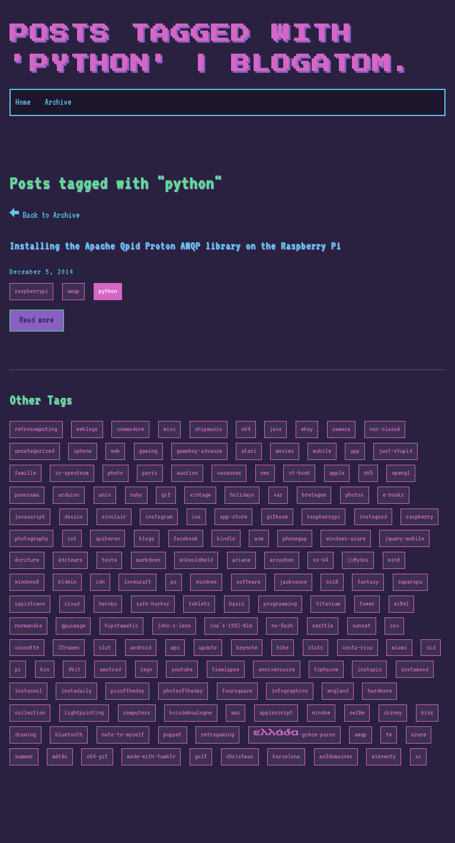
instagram (158, 516)
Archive (58, 102)
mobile (322, 451)
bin (44, 669)
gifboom (277, 516)
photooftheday (183, 690)
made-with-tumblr (151, 756)
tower (367, 603)
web (115, 451)
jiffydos (358, 560)
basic (237, 603)
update (208, 647)
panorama (27, 494)
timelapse (225, 669)
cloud (72, 603)
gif (165, 494)
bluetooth (68, 734)
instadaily (76, 690)
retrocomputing (36, 429)
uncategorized (35, 451)
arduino (68, 494)
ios (196, 516)
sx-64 (320, 560)
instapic (369, 669)
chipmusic (208, 429)
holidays (242, 494)
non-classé (385, 429)
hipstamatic (121, 625)
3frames (68, 647)
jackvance (293, 581)
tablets (199, 603)
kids (427, 712)
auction (187, 473)
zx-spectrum (71, 473)
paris (150, 473)
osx (394, 625)
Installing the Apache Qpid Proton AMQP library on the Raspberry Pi (175, 246)
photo (115, 473)
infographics (289, 690)
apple (337, 473)
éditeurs (70, 560)
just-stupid (395, 451)
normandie (28, 625)
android (141, 647)
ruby (136, 494)
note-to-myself (123, 734)
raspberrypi (31, 291)
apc (175, 647)
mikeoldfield (196, 560)
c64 (245, 429)
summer (24, 756)
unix (105, 494)
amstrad (110, 669)
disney (393, 712)
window (321, 712)
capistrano (30, 603)
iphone (82, 451)
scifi (332, 581)
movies (284, 451)
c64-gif (97, 756)
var (278, 494)
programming (280, 603)
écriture (27, 560)
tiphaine (326, 669)
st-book (299, 473)
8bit (74, 669)
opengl (401, 473)
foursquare (237, 690)
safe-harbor (152, 603)
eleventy (383, 756)
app (354, 451)
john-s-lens (174, 625)
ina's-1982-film (231, 625)
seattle (323, 625)
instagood (373, 516)
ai (418, 756)
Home (23, 102)
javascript (30, 516)
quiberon (107, 538)
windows (206, 581)
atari (249, 451)
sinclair (114, 516)
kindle (226, 538)
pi (18, 669)
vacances (229, 473)
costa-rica (357, 647)
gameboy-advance (199, 451)
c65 (368, 473)
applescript (276, 712)
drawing (25, 734)
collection (30, 712)
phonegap (295, 538)
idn (99, 581)
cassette (27, 647)
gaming (148, 451)
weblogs (87, 429)
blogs (147, 538)
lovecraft (137, 581)
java (275, 429)
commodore (130, 429)
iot (72, 538)
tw (389, 734)
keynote (247, 647)
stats (315, 647)
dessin (74, 516)
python (108, 291)
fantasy (368, 581)
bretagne (314, 494)
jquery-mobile (404, 538)
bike (283, 647)
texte (109, 560)
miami (399, 647)
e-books (393, 494)
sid (430, 647)
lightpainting (84, 712)
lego (146, 669)
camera (341, 429)
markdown (148, 560)
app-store (233, 516)
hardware (379, 690)
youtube (182, 669)
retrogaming (217, 734)
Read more (37, 319)
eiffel (401, 603)
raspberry (419, 516)
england (337, 690)
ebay (307, 429)
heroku (108, 603)
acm (258, 538)
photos (354, 494)
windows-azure (346, 538)
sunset (362, 625)
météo (60, 756)
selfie (357, 712)
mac (235, 712)
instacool (28, 690)
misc (169, 429)
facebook (186, 538)
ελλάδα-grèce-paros (294, 734)
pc (174, 581)
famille (25, 473)
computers (136, 712)
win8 (394, 560)
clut (105, 647)
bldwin (67, 581)
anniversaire (276, 669)
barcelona (286, 756)
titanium (328, 603)
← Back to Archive (44, 215)
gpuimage (73, 625)
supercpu (410, 581)
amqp (73, 291)
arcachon (282, 560)
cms (265, 473)
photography (31, 538)
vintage (200, 494)
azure (419, 734)
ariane (241, 560)
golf (201, 756)
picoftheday (127, 690)
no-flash (282, 625)
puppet (173, 734)
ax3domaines (336, 756)
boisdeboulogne (190, 712)
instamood (414, 669)
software (248, 581)
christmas (240, 756)
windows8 (27, 581)
